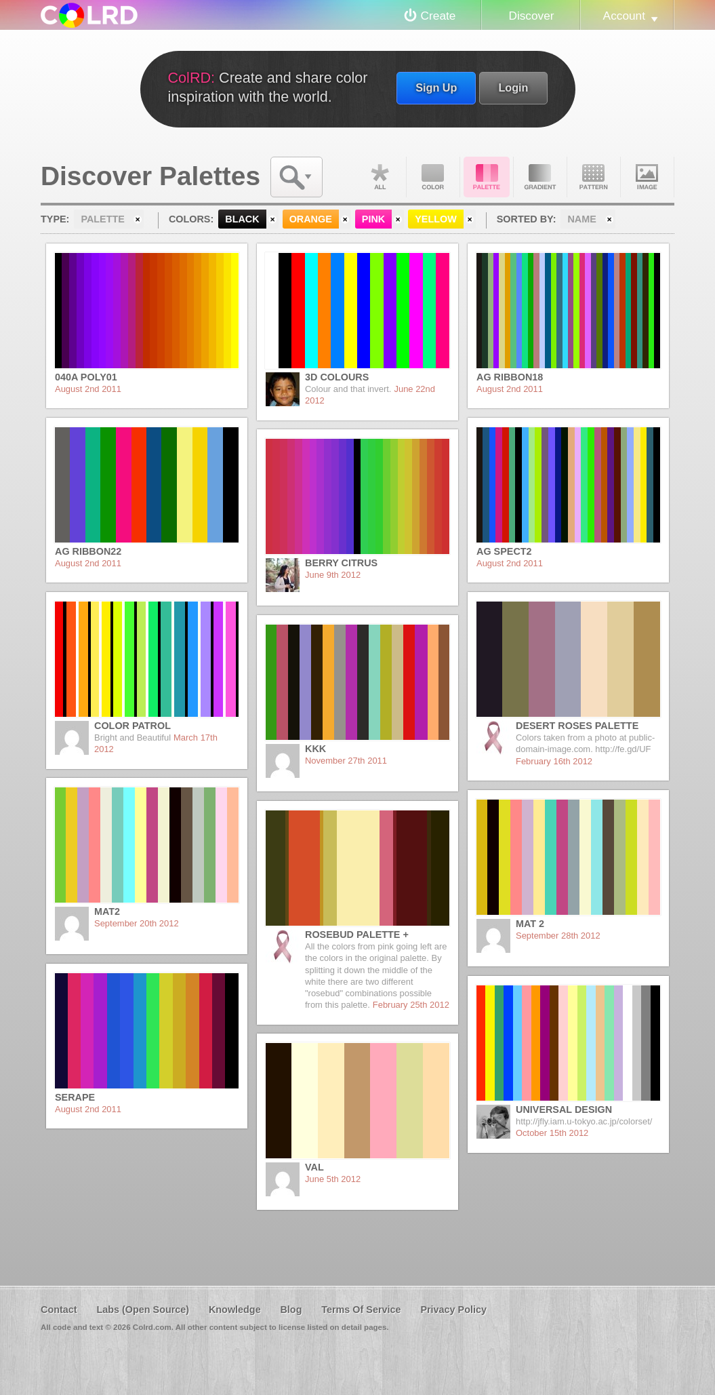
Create (438, 15)
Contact (59, 1309)
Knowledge (235, 1309)
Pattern (594, 177)
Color (433, 177)
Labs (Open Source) (142, 1309)
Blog (291, 1309)
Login (513, 87)
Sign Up (436, 87)
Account (624, 15)
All (379, 177)
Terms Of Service (361, 1309)
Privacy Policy (453, 1309)
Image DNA (647, 177)
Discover (531, 15)
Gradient (540, 177)
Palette (487, 177)
